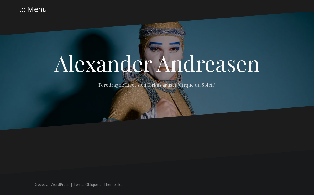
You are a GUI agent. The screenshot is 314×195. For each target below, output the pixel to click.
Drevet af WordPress (51, 184)
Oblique (91, 184)
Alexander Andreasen (157, 62)
